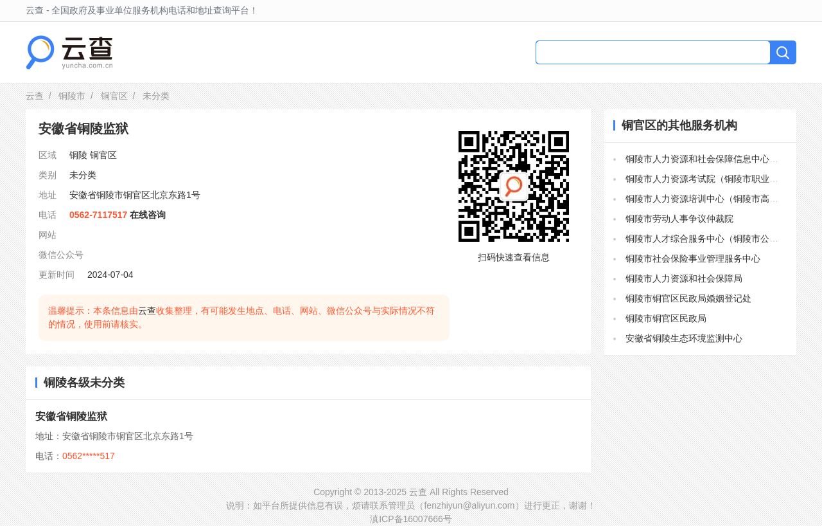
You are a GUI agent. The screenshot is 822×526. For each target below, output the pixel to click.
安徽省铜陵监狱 (71, 416)
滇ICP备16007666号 (411, 519)
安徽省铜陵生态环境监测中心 (683, 338)
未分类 (82, 175)
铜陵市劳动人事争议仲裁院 (679, 218)
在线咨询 (148, 215)
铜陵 (78, 155)
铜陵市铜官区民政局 (665, 318)
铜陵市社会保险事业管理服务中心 (692, 258)
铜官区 (114, 96)
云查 (35, 96)
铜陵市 (71, 96)
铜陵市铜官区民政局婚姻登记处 (688, 298)
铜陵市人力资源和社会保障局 (683, 278)
